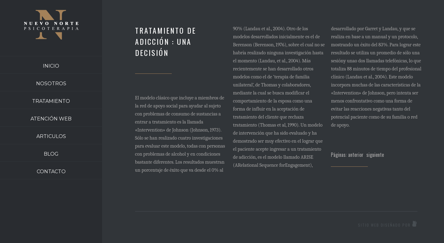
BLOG (51, 154)
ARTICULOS (51, 136)
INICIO (51, 66)
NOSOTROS (51, 83)
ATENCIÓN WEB (51, 119)
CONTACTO (51, 171)
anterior (356, 154)
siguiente (375, 154)
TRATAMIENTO (51, 101)
